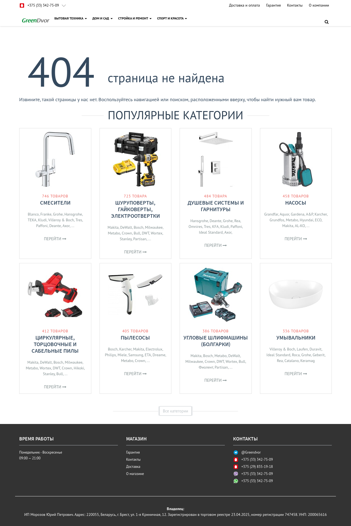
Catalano (291, 360)
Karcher (321, 214)
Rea (237, 220)
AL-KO (300, 225)
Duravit (316, 349)
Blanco (33, 214)
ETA (148, 354)
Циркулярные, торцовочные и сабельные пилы (55, 344)
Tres (78, 219)
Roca (295, 354)
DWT (145, 233)
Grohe (58, 214)
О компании (319, 5)
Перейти (55, 238)
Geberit (319, 354)
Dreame (159, 354)
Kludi (42, 219)
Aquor (284, 214)
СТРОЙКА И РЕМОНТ (135, 18)
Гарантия (273, 5)
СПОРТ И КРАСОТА (173, 18)
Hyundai (306, 219)
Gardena (297, 214)
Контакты (295, 5)
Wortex (156, 233)
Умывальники (295, 337)
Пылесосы (135, 337)
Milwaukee (154, 227)
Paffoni (42, 225)
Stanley (126, 238)
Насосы (295, 202)
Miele (122, 354)
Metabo (114, 233)
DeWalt (126, 227)
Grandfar (271, 214)
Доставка (133, 466)
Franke (45, 214)
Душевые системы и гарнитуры (216, 206)
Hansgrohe (73, 214)
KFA (215, 226)
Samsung (135, 354)
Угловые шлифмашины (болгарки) (215, 340)
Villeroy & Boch (61, 219)
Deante (55, 225)
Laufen (302, 349)
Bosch (138, 227)
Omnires (195, 226)
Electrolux (154, 349)
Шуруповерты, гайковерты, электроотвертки (135, 209)
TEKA (32, 219)
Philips (110, 354)
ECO (318, 219)
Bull (137, 233)
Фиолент (206, 367)
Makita (112, 227)
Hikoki (79, 368)
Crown (127, 233)
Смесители (55, 202)
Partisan (139, 238)
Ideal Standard (211, 232)
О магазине (135, 473)
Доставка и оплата (244, 5)
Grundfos (277, 219)
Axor (66, 225)
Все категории (175, 411)
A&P (309, 214)
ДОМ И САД (103, 18)
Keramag (307, 360)
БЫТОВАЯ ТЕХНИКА (71, 18)
